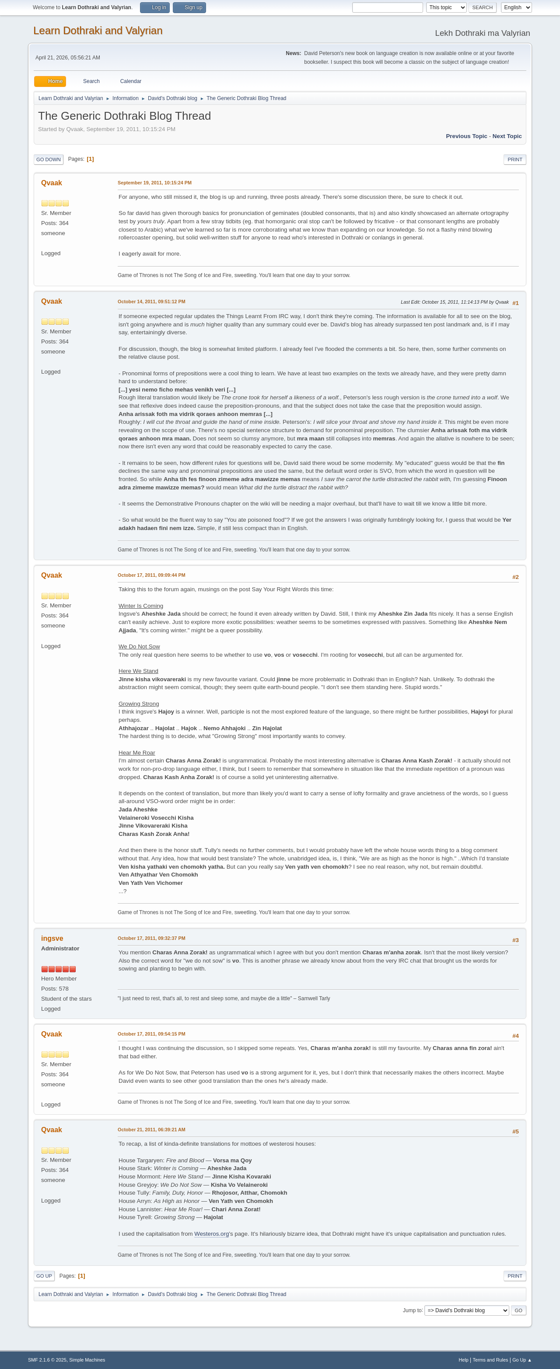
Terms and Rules (490, 1359)
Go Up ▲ (522, 1359)
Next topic (507, 136)
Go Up (44, 1276)
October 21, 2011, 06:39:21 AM (152, 1129)
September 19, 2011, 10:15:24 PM (155, 182)
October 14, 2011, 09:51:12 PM (152, 301)
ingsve (52, 938)
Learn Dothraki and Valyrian (98, 30)
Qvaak (51, 183)
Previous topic (466, 136)
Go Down (48, 159)
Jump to (412, 1310)
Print (515, 159)
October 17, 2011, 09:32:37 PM (152, 938)
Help (464, 1359)
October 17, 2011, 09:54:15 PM (152, 1033)
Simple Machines (87, 1359)
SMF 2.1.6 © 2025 (47, 1359)
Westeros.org (211, 1233)
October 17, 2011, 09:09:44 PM (152, 575)
